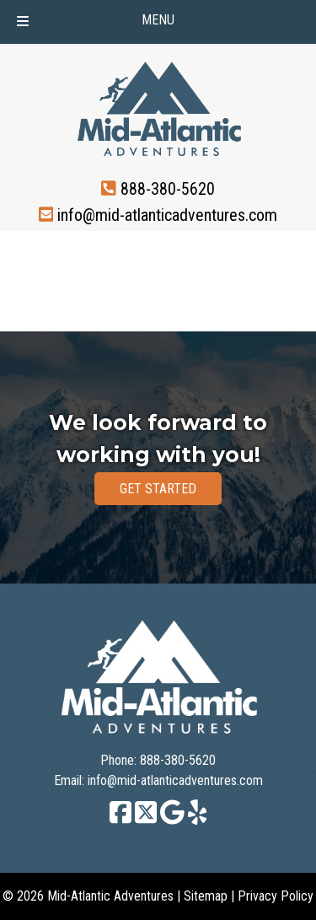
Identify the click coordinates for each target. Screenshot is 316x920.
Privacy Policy (275, 896)
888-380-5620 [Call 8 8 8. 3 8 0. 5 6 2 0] (168, 189)
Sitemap (206, 896)
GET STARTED (158, 489)
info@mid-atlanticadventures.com (167, 214)
